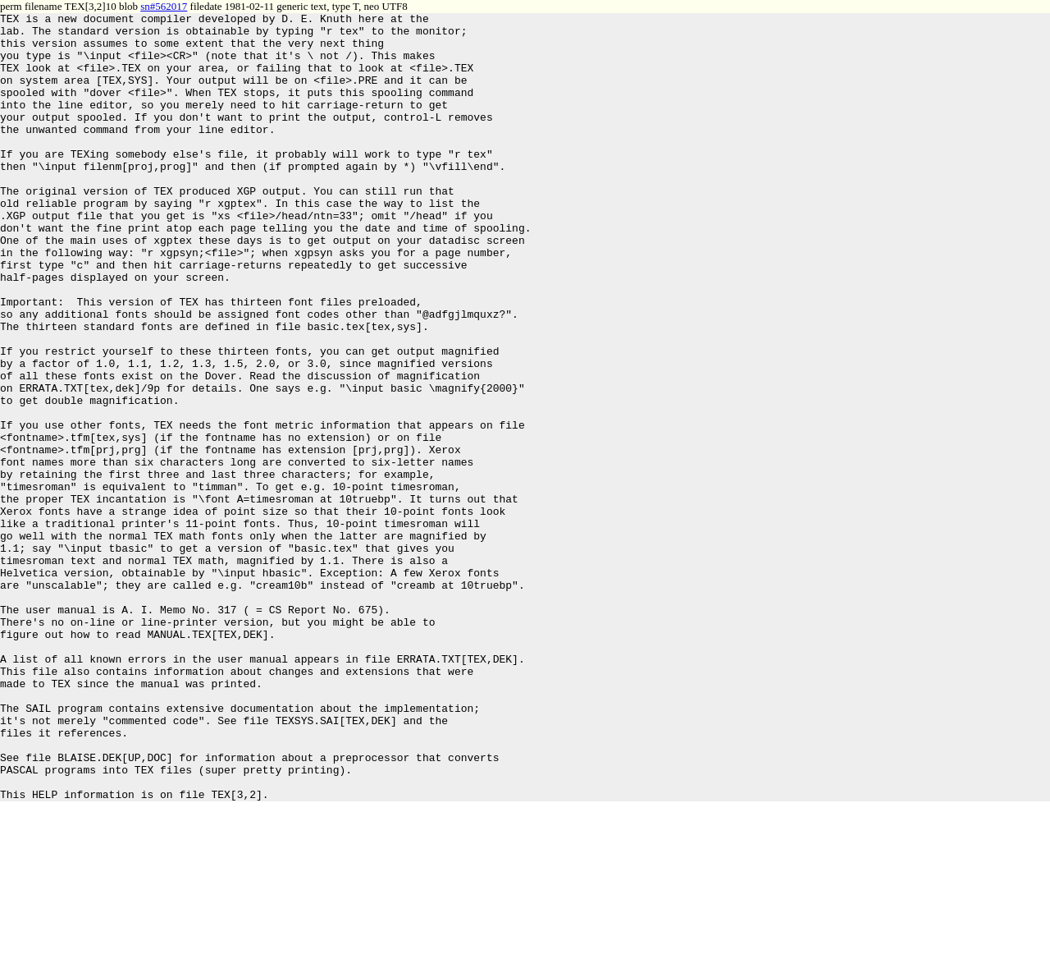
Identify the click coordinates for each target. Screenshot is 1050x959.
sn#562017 (163, 6)
